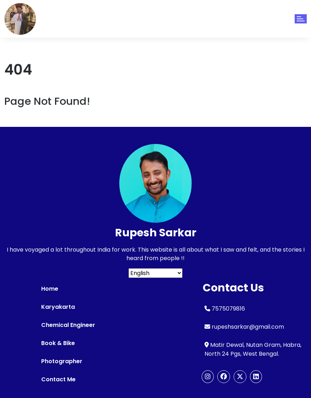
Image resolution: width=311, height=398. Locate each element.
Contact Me (58, 379)
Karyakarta (58, 307)
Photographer (61, 361)
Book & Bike (58, 343)
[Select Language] (155, 273)
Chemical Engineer (68, 325)
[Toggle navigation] (301, 18)
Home (49, 289)
